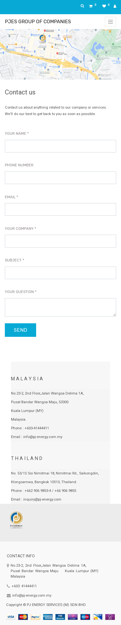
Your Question (19, 291)
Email (10, 197)
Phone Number (19, 165)
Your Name (15, 133)
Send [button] (20, 330)
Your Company (19, 228)
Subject (13, 260)
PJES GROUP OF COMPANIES (38, 21)
